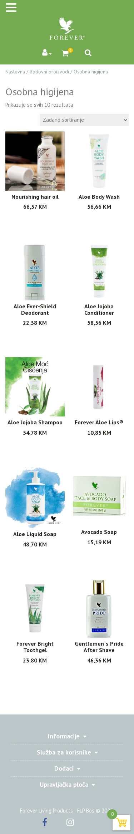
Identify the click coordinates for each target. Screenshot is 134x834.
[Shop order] (84, 120)
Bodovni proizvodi (49, 71)
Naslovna (15, 71)
